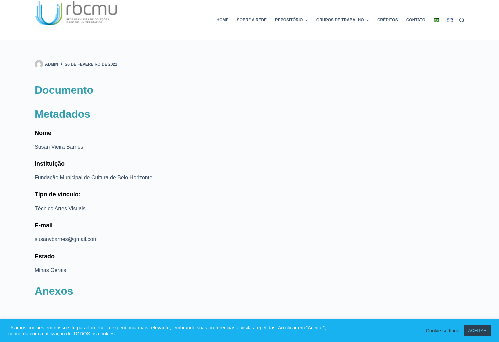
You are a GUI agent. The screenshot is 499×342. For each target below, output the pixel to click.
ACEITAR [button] (477, 330)
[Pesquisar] (461, 20)
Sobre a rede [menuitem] (252, 20)
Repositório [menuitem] (292, 20)
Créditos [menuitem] (387, 20)
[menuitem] (436, 20)
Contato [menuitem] (415, 20)
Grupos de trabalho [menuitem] (343, 20)
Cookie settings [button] (442, 330)
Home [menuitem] (223, 20)
